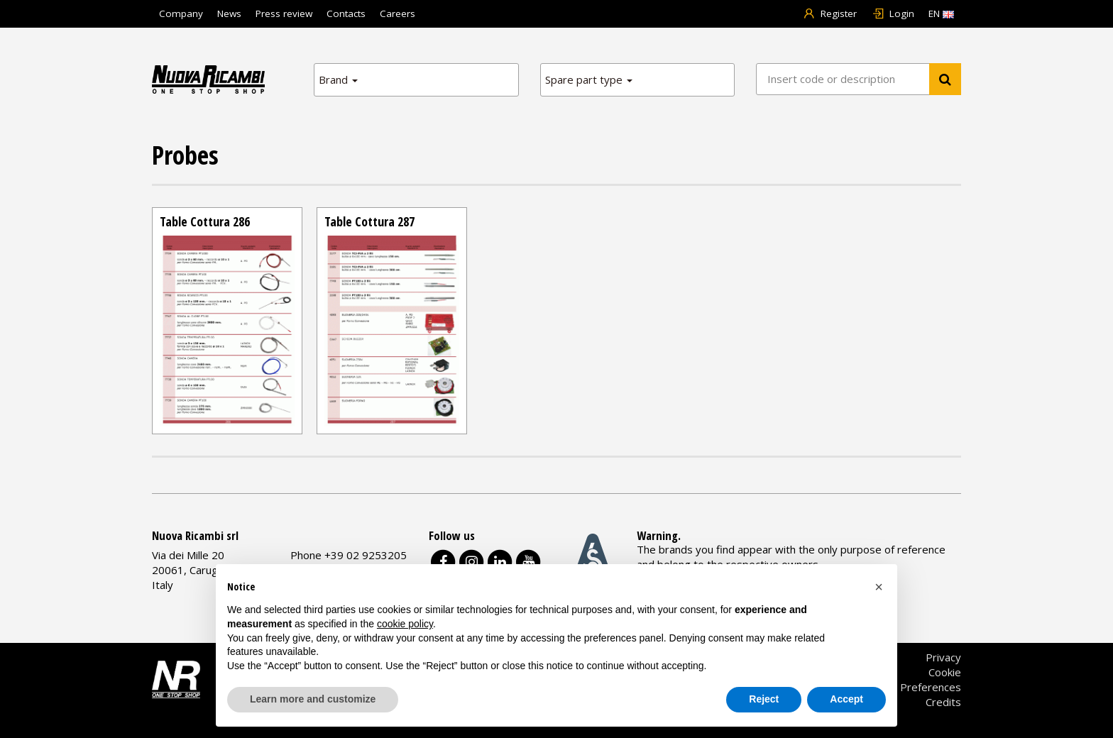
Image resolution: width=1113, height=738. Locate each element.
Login (892, 13)
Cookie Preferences (913, 687)
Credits (943, 702)
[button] (878, 586)
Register (830, 13)
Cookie (944, 672)
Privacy (943, 657)
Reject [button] (764, 699)
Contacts (346, 13)
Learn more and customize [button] (312, 699)
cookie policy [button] (405, 623)
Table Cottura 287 (369, 221)
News (229, 13)
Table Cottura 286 (205, 221)
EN (941, 13)
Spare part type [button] (588, 79)
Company (181, 13)
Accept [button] (846, 699)
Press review (284, 13)
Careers (397, 13)
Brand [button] (338, 79)
